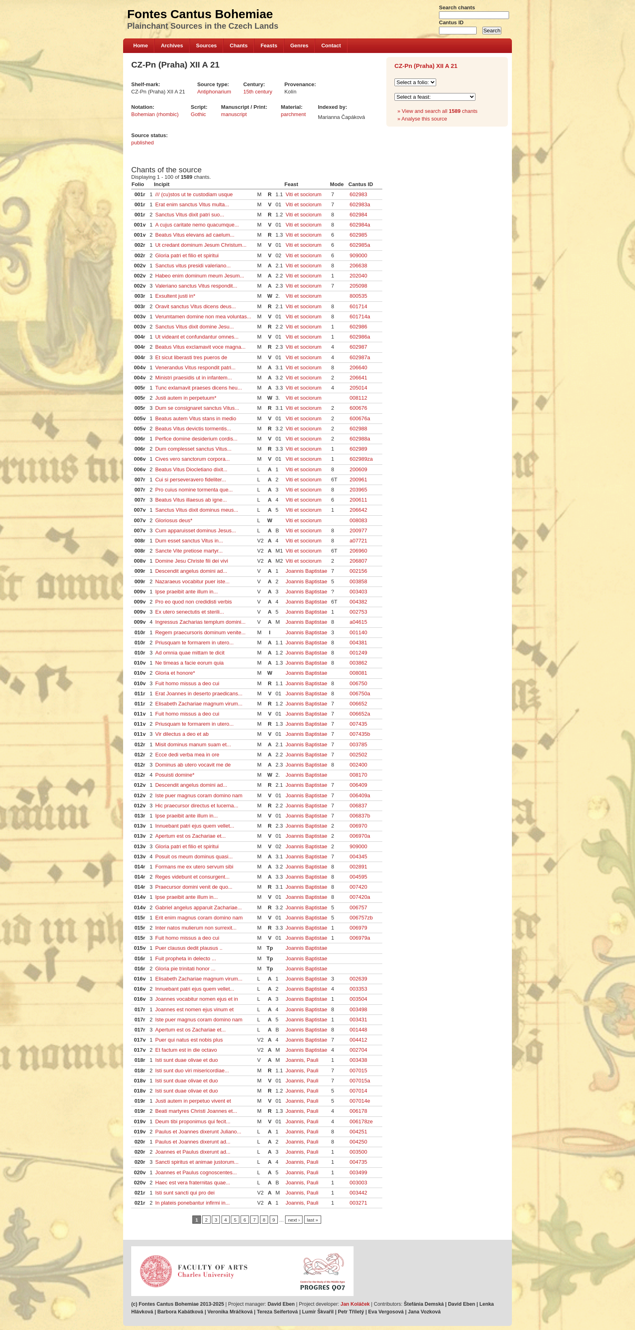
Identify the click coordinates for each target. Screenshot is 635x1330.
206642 (358, 510)
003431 (358, 1020)
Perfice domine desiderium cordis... (196, 439)
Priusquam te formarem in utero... (194, 643)
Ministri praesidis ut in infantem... (193, 378)
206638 (358, 266)
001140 (358, 632)
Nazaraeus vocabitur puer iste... (192, 581)
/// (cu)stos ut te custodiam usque (193, 194)
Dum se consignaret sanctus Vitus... (197, 408)
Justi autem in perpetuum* (185, 398)
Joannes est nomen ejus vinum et (194, 1009)
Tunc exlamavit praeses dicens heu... (198, 388)
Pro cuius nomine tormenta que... (194, 490)
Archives (172, 45)
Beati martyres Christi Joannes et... (196, 1111)
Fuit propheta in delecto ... (185, 958)
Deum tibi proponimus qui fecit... (192, 1121)
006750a (359, 693)
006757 (358, 907)
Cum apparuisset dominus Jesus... (195, 530)
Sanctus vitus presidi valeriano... (192, 266)
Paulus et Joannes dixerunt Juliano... (198, 1132)
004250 (358, 1142)
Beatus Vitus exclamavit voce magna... (200, 347)
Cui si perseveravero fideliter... (190, 480)
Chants (238, 45)
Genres (299, 45)
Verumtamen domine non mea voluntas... (203, 316)
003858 (358, 581)
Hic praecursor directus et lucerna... (196, 806)
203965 (358, 490)
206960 (358, 551)
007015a (359, 1081)
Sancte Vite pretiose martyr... (189, 551)
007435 (358, 724)
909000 (358, 255)
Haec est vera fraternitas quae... (192, 1183)
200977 (358, 530)
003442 (358, 1193)
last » (312, 1219)
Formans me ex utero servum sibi (194, 867)
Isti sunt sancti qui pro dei (185, 1193)
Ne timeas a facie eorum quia (189, 663)
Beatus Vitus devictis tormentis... (193, 429)
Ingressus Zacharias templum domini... (200, 622)
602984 (358, 215)
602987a (359, 357)
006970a (359, 836)
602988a (359, 439)
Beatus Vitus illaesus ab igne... (191, 500)
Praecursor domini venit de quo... (193, 887)
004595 (358, 877)
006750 (358, 683)
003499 (358, 1172)
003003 (358, 1183)
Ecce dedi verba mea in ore (187, 755)
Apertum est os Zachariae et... (190, 836)
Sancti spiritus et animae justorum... (197, 1162)
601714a (359, 316)
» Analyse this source (422, 119)
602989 (358, 449)
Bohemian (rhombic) (155, 114)
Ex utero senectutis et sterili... (189, 612)
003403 (358, 592)
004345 (358, 856)
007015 (358, 1070)
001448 (358, 1030)
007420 (358, 887)
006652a (359, 714)
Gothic (198, 114)
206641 (358, 378)
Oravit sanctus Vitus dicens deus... (195, 306)
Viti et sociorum (304, 194)
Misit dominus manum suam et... (193, 744)
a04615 (358, 622)
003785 (358, 744)
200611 (358, 500)
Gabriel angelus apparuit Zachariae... (198, 907)
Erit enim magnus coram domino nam (199, 918)
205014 (358, 388)
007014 (358, 1091)
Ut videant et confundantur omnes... (197, 337)
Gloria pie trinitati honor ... (185, 969)
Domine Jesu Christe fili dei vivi (191, 561)
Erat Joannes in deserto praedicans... (198, 693)
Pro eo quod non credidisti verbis (193, 602)
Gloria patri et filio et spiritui (187, 255)
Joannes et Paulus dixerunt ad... (192, 1152)
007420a (359, 897)
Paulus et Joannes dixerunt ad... (192, 1142)
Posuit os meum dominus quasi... (193, 856)
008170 (358, 775)
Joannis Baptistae (306, 571)
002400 (358, 765)
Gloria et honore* (175, 673)
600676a (359, 418)
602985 (358, 235)
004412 (358, 1040)
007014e (359, 1101)
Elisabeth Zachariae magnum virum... (198, 704)
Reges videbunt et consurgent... (192, 877)
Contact (331, 45)
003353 (358, 989)
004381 (358, 643)
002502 (358, 755)
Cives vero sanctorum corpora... (192, 459)
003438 (358, 1060)
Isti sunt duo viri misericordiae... (192, 1070)
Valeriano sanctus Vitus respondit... (196, 286)
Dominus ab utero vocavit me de (192, 765)
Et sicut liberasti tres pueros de (191, 357)
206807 (358, 561)
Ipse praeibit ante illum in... (186, 592)
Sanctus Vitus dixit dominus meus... (196, 510)
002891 (358, 867)
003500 (358, 1152)
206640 (358, 367)
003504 (358, 999)
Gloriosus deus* (173, 520)
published (142, 143)
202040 (358, 276)
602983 (358, 194)
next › (294, 1219)
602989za (361, 459)
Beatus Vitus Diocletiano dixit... (191, 469)
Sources (206, 45)
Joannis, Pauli (302, 1060)
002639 (358, 979)
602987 (358, 347)
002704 (358, 1050)
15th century (258, 92)
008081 (358, 673)
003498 (358, 1009)
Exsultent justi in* (175, 296)
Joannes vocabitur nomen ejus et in (196, 999)
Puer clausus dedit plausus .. (188, 948)
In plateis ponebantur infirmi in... (192, 1203)
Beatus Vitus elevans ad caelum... (194, 235)
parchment (293, 114)
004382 (358, 602)
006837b (359, 816)
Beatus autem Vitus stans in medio (195, 418)
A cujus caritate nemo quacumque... (197, 225)
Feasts (268, 45)
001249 (358, 653)
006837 (358, 806)
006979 (358, 928)
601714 (358, 306)
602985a (359, 245)
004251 (358, 1132)
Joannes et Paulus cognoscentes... (196, 1172)
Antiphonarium (214, 92)
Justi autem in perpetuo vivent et (193, 1101)
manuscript (234, 114)
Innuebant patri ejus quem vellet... (194, 826)
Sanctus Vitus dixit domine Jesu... (194, 327)
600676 (358, 408)
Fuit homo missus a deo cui (187, 683)
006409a (359, 795)
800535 (358, 296)
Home (140, 45)
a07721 (358, 541)
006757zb (361, 918)
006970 (358, 826)
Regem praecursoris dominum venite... (200, 632)
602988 (358, 429)
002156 (358, 571)
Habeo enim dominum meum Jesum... (199, 276)
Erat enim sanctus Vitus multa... (192, 204)
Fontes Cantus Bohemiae (200, 14)
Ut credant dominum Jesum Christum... (200, 245)
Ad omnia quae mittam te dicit (189, 653)
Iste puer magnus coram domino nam (198, 795)
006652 (358, 704)
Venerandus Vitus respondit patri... (195, 367)
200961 (358, 480)
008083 (358, 520)
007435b (359, 734)
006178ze (361, 1121)
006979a (359, 938)
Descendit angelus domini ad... (191, 571)
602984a (359, 225)
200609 (358, 469)
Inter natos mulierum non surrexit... (196, 928)
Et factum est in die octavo (186, 1050)
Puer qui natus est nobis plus (189, 1040)
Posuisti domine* (174, 775)
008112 (358, 398)
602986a (359, 337)
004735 (358, 1162)
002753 (358, 612)
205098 (358, 286)
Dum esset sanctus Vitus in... (189, 541)
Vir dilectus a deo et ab (182, 734)
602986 (358, 327)
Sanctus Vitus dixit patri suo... (189, 215)
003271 (358, 1203)
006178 (358, 1111)
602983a (359, 204)
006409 (358, 785)
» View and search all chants (437, 111)
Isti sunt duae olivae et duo (186, 1060)
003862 (358, 663)
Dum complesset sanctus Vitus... (193, 449)
